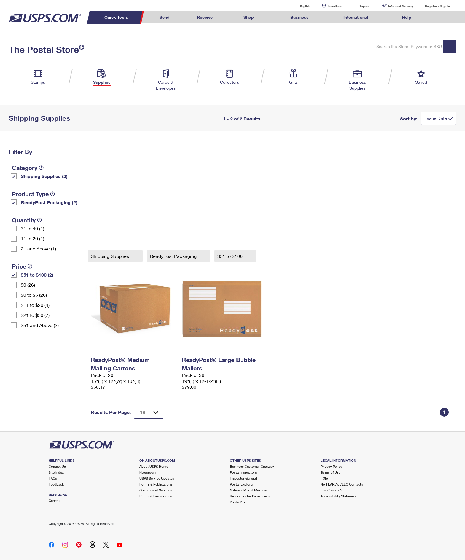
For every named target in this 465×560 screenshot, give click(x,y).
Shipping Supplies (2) (44, 176)
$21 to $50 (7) (35, 315)
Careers (54, 500)
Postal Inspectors (243, 472)
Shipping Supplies (110, 256)
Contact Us (57, 466)
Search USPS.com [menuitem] (436, 17)
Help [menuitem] (406, 17)
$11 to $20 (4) (35, 305)
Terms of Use (330, 472)
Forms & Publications (155, 484)
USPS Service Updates (156, 478)
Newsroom (147, 472)
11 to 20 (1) (32, 238)
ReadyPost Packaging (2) (49, 202)
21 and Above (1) (38, 248)
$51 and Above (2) (40, 325)
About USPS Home (153, 466)
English (299, 6)
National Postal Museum (248, 490)
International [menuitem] (355, 17)
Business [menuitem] (299, 17)
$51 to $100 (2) (37, 274)
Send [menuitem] (165, 17)
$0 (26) (28, 285)
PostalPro (237, 502)
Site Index (56, 472)
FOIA (324, 478)
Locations (335, 6)
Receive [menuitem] (205, 17)
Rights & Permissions (155, 496)
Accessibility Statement (339, 496)
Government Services (155, 490)
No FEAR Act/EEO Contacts (342, 484)
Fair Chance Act (333, 490)
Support (365, 6)
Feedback (56, 484)
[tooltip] (41, 167)
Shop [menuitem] (248, 17)
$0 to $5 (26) (34, 295)
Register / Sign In (437, 6)
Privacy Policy (331, 466)
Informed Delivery (400, 6)
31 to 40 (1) (32, 228)
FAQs (53, 478)
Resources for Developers (250, 496)
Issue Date (436, 118)
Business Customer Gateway (252, 466)
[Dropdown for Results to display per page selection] (148, 412)
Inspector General (243, 478)
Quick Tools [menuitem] (116, 17)
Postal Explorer (242, 484)
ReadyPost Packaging (174, 256)
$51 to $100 (230, 256)
